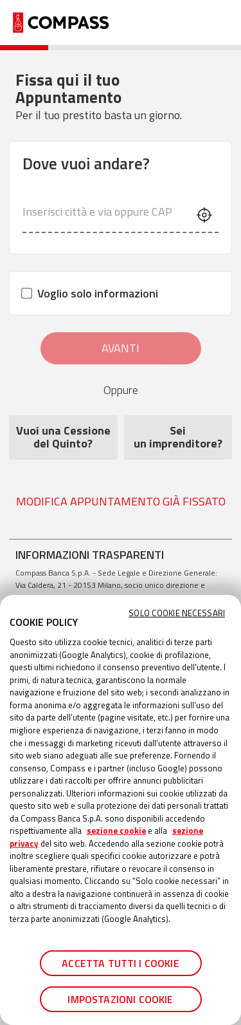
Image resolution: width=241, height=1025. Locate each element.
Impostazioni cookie (120, 999)
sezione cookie (116, 830)
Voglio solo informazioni (90, 293)
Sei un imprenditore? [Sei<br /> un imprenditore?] (178, 437)
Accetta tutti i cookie (120, 963)
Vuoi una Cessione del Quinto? (63, 437)
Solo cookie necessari (177, 613)
